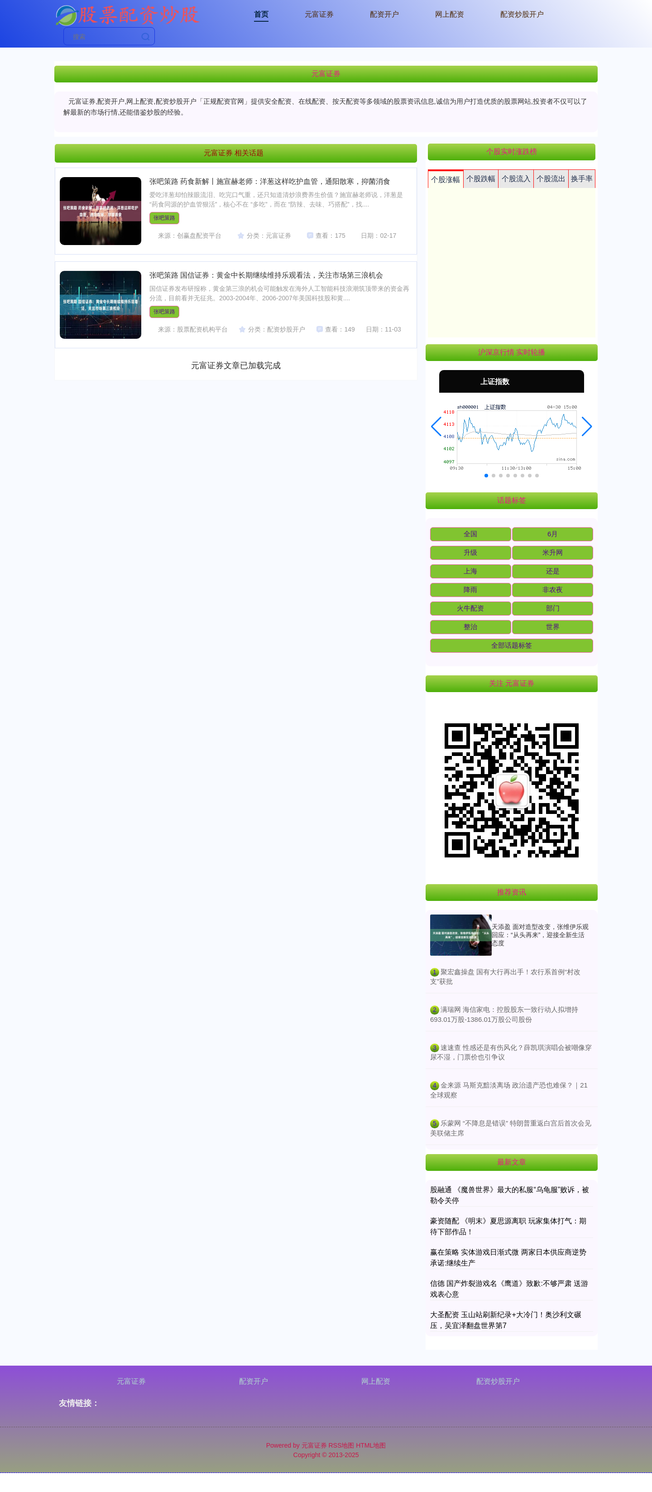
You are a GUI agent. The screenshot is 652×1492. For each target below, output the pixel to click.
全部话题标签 (511, 645)
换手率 (582, 179)
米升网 (552, 552)
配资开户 (384, 14)
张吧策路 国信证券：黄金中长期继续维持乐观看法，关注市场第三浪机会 (266, 275)
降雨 (470, 589)
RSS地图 (341, 1445)
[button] (436, 427)
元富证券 (319, 14)
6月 (552, 534)
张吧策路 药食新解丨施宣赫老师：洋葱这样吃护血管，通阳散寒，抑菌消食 (269, 181)
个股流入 (516, 179)
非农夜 (552, 589)
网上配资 (449, 14)
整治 (470, 626)
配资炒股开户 (522, 14)
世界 (553, 626)
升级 (470, 552)
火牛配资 (470, 608)
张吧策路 (164, 218)
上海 (470, 571)
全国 (470, 534)
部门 (553, 608)
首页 (261, 14)
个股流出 (551, 179)
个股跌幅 (480, 179)
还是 (553, 571)
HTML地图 (371, 1445)
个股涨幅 (445, 179)
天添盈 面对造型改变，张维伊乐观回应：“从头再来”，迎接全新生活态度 (540, 935)
